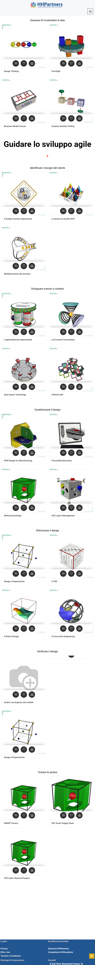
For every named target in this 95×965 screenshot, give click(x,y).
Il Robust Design (11, 636)
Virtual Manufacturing (61, 460)
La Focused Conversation (63, 339)
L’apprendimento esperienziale (18, 339)
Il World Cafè (57, 394)
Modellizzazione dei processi (17, 274)
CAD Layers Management (63, 515)
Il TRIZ (54, 581)
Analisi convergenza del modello (19, 702)
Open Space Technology (15, 394)
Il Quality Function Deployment (18, 219)
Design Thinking (11, 71)
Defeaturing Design (13, 515)
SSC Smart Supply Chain (62, 823)
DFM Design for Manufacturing (18, 460)
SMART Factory (11, 823)
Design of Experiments (14, 581)
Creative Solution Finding (62, 126)
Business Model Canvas (15, 126)
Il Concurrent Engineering (63, 636)
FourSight (55, 71)
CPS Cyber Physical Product (17, 878)
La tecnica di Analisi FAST (63, 219)
